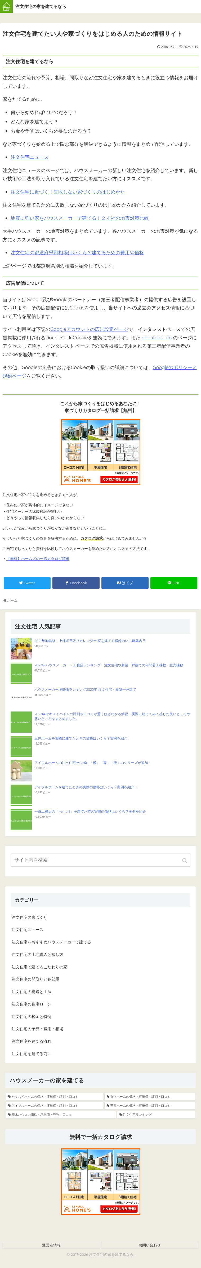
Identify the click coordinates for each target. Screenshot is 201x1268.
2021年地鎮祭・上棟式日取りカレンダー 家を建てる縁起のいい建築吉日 (90, 641)
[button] (185, 860)
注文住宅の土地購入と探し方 (37, 954)
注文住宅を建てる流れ (31, 1041)
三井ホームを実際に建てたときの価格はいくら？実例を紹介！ (82, 738)
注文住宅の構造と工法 (31, 991)
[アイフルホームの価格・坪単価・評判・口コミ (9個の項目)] (54, 1106)
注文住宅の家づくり (29, 917)
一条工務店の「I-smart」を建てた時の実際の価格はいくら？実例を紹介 (90, 811)
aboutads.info (157, 338)
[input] (100, 860)
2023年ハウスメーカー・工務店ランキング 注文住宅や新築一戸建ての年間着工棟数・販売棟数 (108, 665)
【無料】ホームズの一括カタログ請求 (37, 558)
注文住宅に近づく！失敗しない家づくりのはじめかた (68, 192)
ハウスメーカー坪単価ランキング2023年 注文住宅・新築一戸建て (85, 689)
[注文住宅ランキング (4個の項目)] (156, 1115)
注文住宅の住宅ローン (31, 1004)
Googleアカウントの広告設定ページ (89, 329)
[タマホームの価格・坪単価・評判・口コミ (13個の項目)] (149, 1097)
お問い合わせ (150, 1245)
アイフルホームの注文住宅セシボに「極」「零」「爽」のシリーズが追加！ (92, 762)
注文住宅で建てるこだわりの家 (39, 966)
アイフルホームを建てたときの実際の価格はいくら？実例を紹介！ (86, 787)
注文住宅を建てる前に (31, 1053)
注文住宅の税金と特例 (31, 1016)
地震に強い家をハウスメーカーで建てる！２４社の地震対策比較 (80, 218)
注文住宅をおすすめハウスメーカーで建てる (51, 942)
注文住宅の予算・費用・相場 (37, 1028)
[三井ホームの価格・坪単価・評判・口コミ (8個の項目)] (149, 1106)
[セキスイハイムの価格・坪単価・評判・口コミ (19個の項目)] (54, 1097)
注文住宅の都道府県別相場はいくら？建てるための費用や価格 (77, 253)
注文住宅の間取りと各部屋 (35, 979)
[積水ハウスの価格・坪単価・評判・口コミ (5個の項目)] (61, 1115)
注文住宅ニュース (30, 157)
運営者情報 (51, 1245)
